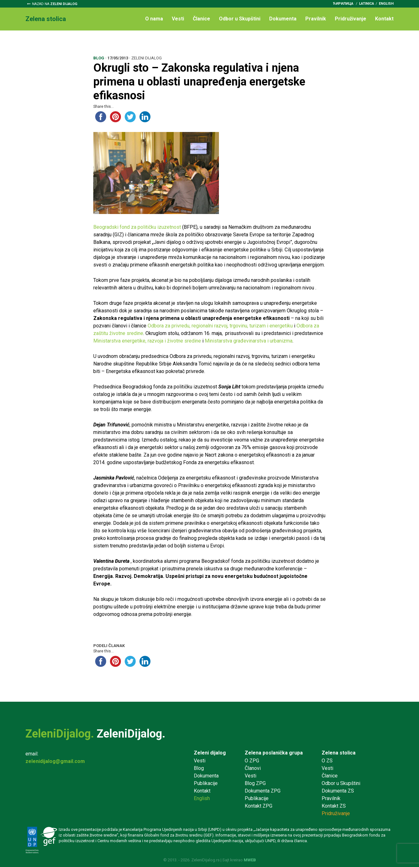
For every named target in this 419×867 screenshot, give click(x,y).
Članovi (253, 768)
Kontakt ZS (334, 806)
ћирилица (343, 4)
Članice (201, 19)
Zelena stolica (339, 753)
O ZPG (252, 761)
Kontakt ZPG (258, 806)
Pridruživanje (350, 19)
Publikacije (206, 783)
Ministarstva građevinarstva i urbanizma (248, 341)
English (386, 4)
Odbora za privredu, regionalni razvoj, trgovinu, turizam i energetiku (221, 326)
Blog (199, 768)
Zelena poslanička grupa (274, 753)
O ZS (327, 761)
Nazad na (54, 4)
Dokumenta (283, 19)
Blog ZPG (255, 783)
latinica (366, 4)
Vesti (178, 19)
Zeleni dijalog (210, 753)
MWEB (250, 860)
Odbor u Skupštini (239, 19)
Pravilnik (315, 19)
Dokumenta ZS (338, 791)
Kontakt (384, 19)
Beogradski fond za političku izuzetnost (137, 227)
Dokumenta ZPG (262, 791)
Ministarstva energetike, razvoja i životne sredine (147, 341)
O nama (154, 19)
